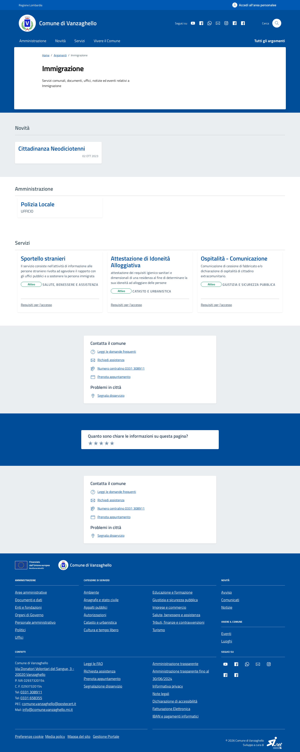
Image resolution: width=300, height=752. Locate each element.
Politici (20, 630)
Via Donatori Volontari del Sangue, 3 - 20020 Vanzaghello (44, 671)
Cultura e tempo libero (101, 630)
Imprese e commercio (169, 607)
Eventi (226, 633)
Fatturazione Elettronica (171, 709)
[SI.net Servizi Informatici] (275, 742)
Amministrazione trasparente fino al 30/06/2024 (180, 674)
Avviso (226, 592)
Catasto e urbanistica (151, 291)
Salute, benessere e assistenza (70, 284)
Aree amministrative (31, 592)
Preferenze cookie (29, 736)
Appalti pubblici (95, 607)
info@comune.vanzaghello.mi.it (47, 709)
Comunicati (230, 600)
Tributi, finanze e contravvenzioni (178, 622)
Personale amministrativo (35, 622)
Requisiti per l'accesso (36, 304)
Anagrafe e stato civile (101, 600)
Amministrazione (32, 41)
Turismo (158, 630)
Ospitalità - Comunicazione (234, 258)
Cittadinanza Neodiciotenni (51, 148)
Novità (60, 41)
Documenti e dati (28, 600)
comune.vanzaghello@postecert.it (49, 704)
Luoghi (226, 641)
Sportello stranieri (43, 258)
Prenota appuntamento (102, 678)
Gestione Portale (106, 736)
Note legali (160, 694)
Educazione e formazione (172, 592)
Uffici (19, 637)
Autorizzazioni (95, 615)
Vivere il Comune (107, 41)
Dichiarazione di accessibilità (174, 701)
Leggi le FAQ (93, 663)
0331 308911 (31, 692)
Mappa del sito (79, 736)
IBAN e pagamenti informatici (175, 716)
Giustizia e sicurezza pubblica (248, 284)
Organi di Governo (29, 615)
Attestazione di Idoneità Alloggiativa (140, 261)
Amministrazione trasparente (175, 663)
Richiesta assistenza (99, 671)
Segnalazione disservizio (103, 686)
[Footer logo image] (87, 565)
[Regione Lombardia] (30, 5)
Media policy (55, 736)
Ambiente (91, 592)
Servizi (79, 41)
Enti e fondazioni (28, 607)
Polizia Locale (37, 204)
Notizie (226, 607)
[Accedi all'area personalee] (254, 5)
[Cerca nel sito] (276, 23)
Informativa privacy (167, 686)
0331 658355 (31, 698)
